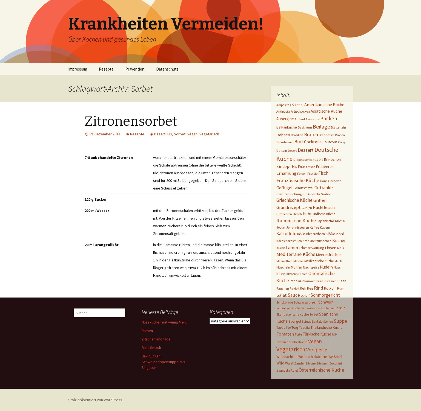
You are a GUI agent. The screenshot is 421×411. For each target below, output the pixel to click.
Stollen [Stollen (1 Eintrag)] (328, 321)
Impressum (77, 69)
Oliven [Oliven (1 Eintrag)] (303, 274)
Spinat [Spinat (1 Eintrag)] (306, 321)
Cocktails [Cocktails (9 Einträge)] (313, 141)
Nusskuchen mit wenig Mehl (164, 322)
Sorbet (179, 134)
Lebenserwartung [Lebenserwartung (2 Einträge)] (311, 248)
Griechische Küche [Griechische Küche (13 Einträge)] (294, 200)
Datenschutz (167, 69)
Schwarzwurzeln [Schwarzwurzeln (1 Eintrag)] (305, 302)
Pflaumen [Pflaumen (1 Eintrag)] (309, 281)
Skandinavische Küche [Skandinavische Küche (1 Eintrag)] (292, 314)
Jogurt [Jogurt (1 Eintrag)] (280, 227)
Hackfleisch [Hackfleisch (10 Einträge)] (324, 207)
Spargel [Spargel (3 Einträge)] (294, 321)
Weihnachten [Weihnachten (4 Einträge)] (286, 356)
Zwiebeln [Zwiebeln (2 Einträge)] (283, 370)
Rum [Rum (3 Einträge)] (340, 288)
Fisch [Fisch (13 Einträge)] (323, 173)
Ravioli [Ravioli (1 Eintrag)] (294, 288)
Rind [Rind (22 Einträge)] (318, 288)
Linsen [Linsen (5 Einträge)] (330, 247)
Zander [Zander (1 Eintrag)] (299, 363)
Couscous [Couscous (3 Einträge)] (329, 141)
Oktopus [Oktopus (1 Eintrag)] (291, 274)
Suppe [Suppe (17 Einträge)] (340, 321)
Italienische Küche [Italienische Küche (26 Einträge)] (296, 220)
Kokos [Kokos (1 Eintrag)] (280, 241)
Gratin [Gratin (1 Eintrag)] (325, 194)
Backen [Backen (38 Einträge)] (328, 118)
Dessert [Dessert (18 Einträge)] (306, 150)
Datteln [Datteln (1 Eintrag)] (281, 150)
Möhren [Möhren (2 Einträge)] (296, 267)
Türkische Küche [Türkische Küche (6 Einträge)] (317, 334)
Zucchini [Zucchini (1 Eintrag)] (335, 363)
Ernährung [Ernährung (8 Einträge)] (286, 173)
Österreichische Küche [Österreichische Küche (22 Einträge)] (321, 370)
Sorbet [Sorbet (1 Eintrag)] (314, 314)
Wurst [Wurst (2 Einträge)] (289, 363)
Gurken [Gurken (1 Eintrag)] (307, 208)
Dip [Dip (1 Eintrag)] (321, 160)
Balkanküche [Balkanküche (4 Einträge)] (286, 127)
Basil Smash (151, 347)
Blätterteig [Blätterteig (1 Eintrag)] (338, 127)
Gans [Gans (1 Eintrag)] (323, 181)
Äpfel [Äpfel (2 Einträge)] (294, 370)
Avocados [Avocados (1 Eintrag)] (312, 119)
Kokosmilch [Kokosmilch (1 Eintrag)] (293, 241)
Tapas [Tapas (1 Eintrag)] (280, 327)
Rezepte (106, 69)
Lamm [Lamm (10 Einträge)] (292, 247)
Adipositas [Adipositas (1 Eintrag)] (283, 105)
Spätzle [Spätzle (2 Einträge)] (317, 321)
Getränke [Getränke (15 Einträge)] (323, 188)
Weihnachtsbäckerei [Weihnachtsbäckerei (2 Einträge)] (313, 356)
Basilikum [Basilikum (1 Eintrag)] (305, 127)
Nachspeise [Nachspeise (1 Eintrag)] (311, 267)
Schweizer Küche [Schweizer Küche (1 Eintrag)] (288, 308)
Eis (169, 134)
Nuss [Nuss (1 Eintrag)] (337, 267)
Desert (159, 134)
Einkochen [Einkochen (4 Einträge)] (332, 159)
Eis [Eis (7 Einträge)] (294, 166)
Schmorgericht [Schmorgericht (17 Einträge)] (325, 295)
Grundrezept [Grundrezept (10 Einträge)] (288, 207)
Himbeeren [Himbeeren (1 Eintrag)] (284, 214)
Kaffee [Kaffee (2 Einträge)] (314, 227)
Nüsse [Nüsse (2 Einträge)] (280, 274)
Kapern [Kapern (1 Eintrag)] (325, 227)
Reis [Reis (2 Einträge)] (310, 288)
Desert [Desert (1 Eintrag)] (292, 150)
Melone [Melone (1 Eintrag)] (298, 261)
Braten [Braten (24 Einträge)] (311, 134)
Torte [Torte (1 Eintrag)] (298, 334)
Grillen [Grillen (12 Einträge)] (320, 200)
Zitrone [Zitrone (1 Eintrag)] (310, 363)
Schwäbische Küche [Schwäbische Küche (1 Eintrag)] (315, 308)
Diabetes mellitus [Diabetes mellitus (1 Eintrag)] (305, 160)
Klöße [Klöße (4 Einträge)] (330, 233)
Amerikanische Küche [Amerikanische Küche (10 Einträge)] (324, 104)
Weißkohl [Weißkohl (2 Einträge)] (335, 356)
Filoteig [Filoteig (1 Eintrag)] (312, 173)
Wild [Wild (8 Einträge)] (280, 363)
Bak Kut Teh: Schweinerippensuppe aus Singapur (163, 362)
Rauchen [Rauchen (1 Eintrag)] (282, 288)
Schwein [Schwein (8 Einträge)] (326, 302)
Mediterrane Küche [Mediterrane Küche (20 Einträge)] (295, 254)
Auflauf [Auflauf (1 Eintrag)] (300, 119)
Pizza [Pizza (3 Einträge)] (341, 280)
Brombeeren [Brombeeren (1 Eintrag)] (285, 142)
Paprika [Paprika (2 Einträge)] (295, 281)
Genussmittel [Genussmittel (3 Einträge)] (303, 187)
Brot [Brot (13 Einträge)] (298, 142)
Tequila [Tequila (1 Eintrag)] (304, 327)
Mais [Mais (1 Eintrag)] (340, 248)
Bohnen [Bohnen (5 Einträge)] (283, 134)
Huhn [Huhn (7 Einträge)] (308, 213)
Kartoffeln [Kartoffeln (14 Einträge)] (286, 234)
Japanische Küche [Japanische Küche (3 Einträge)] (331, 220)
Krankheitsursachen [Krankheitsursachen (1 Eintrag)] (317, 241)
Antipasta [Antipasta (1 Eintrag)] (283, 111)
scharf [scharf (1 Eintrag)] (305, 295)
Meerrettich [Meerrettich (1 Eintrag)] (284, 261)
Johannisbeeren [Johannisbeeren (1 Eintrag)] (297, 227)
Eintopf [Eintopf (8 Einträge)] (283, 166)
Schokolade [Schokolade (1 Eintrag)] (284, 302)
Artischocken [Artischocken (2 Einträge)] (300, 111)
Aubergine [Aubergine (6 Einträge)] (285, 118)
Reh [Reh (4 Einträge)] (303, 288)
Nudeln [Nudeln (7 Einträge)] (326, 267)
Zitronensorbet (131, 121)
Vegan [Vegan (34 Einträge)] (315, 341)
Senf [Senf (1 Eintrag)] (333, 308)
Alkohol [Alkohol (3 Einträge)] (297, 104)
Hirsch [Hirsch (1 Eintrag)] (297, 214)
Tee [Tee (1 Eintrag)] (288, 327)
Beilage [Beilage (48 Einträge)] (321, 126)
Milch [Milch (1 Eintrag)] (338, 261)
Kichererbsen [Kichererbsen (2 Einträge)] (315, 234)
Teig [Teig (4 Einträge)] (294, 327)
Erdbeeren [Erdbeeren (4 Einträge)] (325, 166)
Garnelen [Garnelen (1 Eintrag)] (334, 181)
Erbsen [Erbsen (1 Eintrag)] (310, 167)
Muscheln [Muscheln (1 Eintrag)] (283, 267)
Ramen (147, 330)
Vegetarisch (209, 134)
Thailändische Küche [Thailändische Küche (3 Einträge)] (327, 327)
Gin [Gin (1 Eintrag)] (304, 194)
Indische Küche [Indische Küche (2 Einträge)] (324, 214)
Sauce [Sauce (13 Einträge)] (294, 295)
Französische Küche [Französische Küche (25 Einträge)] (297, 180)
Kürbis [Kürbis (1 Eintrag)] (280, 248)
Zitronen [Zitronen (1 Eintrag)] (322, 363)
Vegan (192, 134)
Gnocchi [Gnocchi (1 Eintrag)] (314, 194)
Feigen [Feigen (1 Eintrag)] (302, 173)
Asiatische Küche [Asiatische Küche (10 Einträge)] (326, 111)
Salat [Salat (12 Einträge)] (281, 295)
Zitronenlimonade (156, 339)
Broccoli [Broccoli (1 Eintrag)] (340, 135)
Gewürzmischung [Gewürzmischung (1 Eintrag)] (289, 194)
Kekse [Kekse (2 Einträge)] (301, 234)
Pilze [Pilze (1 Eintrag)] (319, 281)
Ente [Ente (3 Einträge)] (301, 166)
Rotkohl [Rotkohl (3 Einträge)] (330, 288)
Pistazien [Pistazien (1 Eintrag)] (330, 281)
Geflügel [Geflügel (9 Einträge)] (284, 187)
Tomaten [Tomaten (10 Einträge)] (285, 334)
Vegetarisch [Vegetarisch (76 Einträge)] (290, 349)
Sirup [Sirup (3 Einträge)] (341, 307)
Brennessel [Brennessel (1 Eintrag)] (326, 135)
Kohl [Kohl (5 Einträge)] (340, 233)
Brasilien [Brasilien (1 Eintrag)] (297, 135)
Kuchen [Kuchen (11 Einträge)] (339, 240)
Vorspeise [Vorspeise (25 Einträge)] (316, 349)
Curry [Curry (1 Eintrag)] (342, 142)
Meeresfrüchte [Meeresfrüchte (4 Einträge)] (328, 254)
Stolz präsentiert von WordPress (95, 399)
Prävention (134, 69)
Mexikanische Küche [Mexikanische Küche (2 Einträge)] (319, 261)
